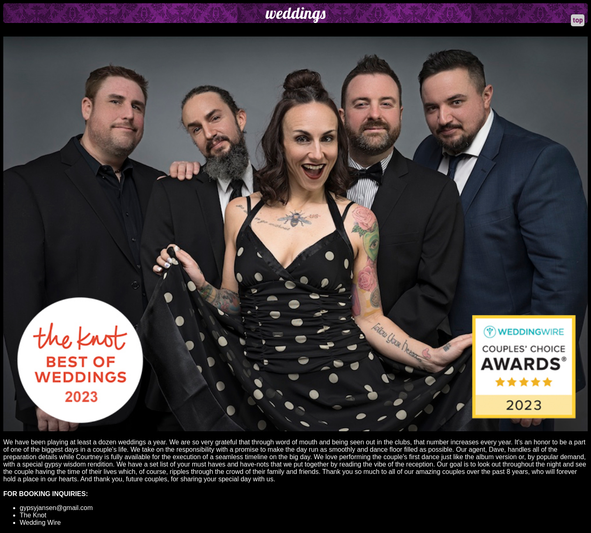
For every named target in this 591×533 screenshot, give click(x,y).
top (578, 20)
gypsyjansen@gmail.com (56, 507)
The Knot (33, 515)
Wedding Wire (40, 522)
